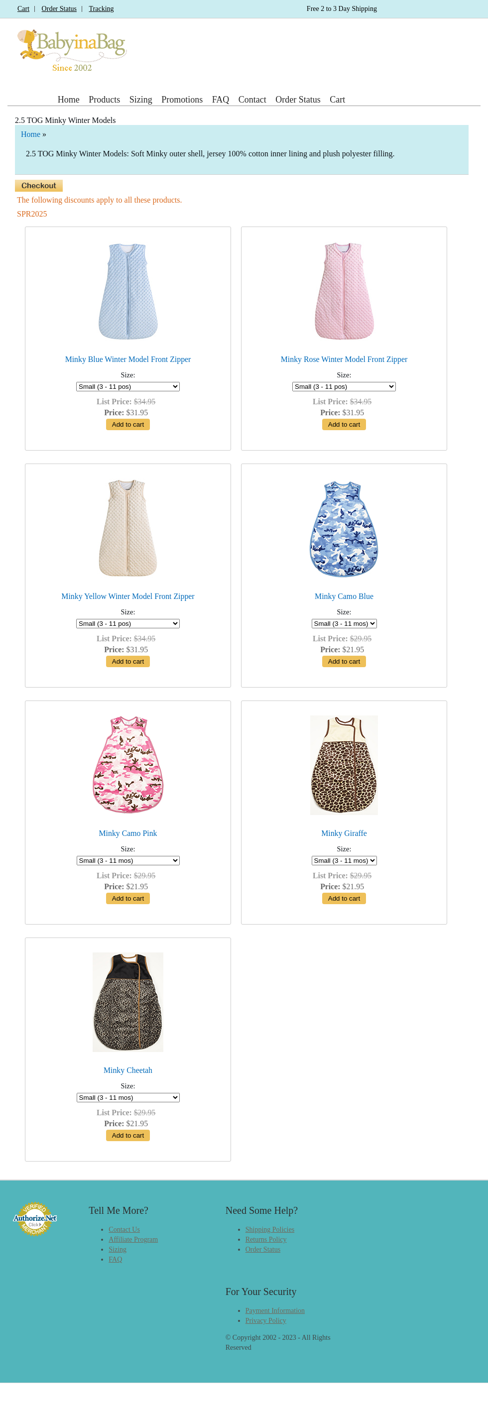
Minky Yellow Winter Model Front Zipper (127, 596)
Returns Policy (266, 1239)
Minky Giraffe (344, 833)
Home (69, 100)
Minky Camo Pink (128, 833)
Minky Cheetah (128, 1070)
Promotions (182, 100)
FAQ (221, 100)
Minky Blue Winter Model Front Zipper (128, 359)
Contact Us (124, 1229)
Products (104, 100)
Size (127, 375)
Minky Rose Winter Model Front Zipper (344, 359)
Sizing (140, 100)
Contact (252, 100)
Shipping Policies (269, 1229)
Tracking (101, 8)
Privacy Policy (265, 1320)
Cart (23, 8)
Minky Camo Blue (344, 596)
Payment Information (275, 1310)
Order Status (59, 8)
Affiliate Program (133, 1239)
